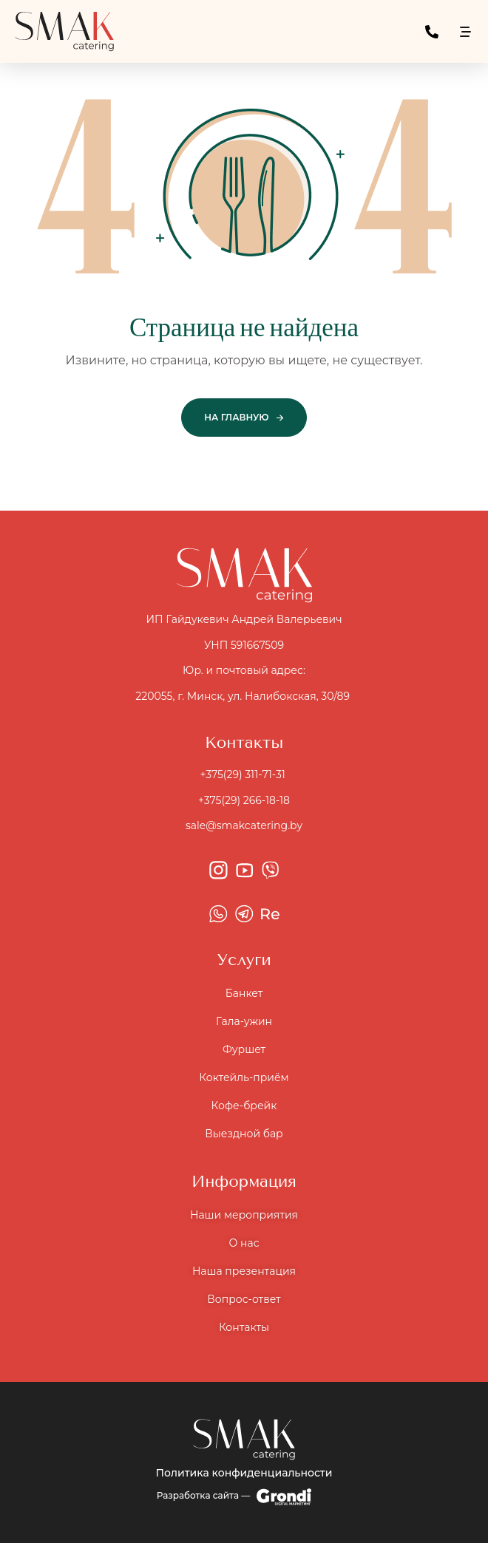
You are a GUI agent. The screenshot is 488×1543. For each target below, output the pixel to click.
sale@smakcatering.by (244, 825)
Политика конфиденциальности (244, 1472)
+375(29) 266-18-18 (244, 800)
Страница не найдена (244, 328)
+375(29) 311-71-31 (244, 774)
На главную (236, 417)
